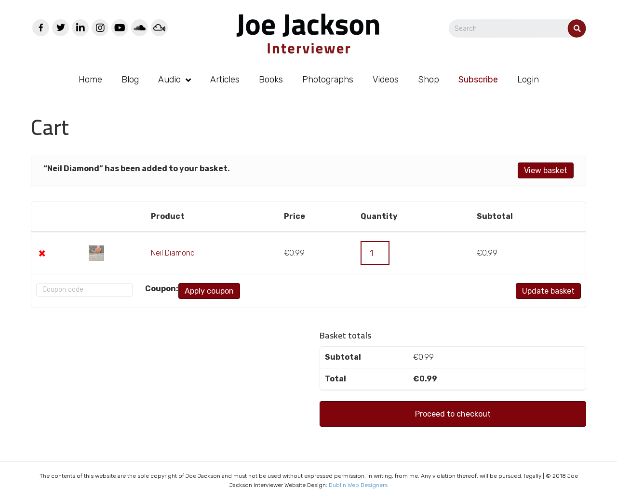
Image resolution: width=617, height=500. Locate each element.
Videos (386, 79)
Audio (169, 79)
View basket (545, 170)
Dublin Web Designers (358, 485)
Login (528, 79)
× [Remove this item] (42, 253)
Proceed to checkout (453, 414)
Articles (225, 79)
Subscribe (478, 79)
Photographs (327, 79)
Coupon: (151, 288)
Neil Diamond (173, 252)
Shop (428, 79)
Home (90, 79)
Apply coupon (198, 291)
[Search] (517, 28)
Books (271, 79)
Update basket (548, 291)
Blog (130, 79)
